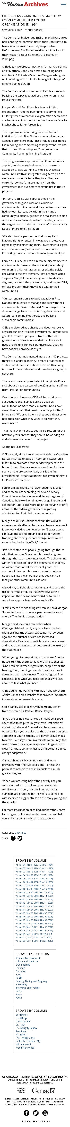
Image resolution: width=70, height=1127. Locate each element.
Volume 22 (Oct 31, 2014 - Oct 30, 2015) (34, 937)
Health (19, 977)
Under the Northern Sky (28, 1041)
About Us (45, 1121)
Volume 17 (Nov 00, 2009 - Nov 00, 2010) (34, 920)
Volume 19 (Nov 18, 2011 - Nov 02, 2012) (34, 927)
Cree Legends (23, 964)
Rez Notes (21, 1034)
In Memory (21, 984)
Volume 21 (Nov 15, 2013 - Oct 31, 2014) (34, 934)
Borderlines (22, 1014)
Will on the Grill (23, 1044)
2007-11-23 (20, 832)
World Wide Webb (25, 1047)
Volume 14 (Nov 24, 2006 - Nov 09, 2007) (34, 909)
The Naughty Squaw (26, 1027)
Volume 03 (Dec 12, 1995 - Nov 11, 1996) (34, 871)
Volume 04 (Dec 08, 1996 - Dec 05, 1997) (34, 875)
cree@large (21, 1018)
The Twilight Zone (25, 1037)
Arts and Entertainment (28, 958)
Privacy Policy (31, 1121)
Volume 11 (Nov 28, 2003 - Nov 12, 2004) (34, 899)
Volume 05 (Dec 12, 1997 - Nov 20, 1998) (34, 878)
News (19, 991)
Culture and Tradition (27, 961)
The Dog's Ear (23, 1021)
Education (21, 971)
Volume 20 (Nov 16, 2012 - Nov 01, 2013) (34, 930)
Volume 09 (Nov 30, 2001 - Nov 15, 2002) (34, 892)
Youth (19, 997)
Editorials (20, 968)
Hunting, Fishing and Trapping (31, 981)
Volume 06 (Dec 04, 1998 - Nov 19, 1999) (34, 882)
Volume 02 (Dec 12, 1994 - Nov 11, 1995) (34, 868)
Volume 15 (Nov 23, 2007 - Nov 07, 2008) (34, 913)
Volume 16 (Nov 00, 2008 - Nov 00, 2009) (34, 916)
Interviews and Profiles (28, 987)
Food (18, 974)
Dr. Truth (20, 1024)
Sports (19, 994)
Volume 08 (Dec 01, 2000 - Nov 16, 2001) (34, 889)
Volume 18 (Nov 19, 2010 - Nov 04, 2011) (34, 923)
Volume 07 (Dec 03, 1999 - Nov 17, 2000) (34, 885)
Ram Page (21, 1031)
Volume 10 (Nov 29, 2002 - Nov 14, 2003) (34, 896)
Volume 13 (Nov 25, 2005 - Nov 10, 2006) (34, 906)
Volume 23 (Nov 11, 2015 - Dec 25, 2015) (34, 941)
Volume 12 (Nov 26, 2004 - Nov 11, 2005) (34, 902)
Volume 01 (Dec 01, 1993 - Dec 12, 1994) (34, 864)
